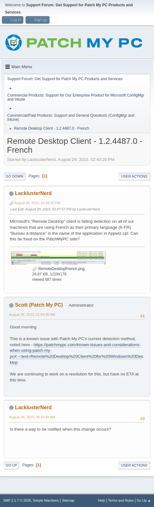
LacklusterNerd (33, 193)
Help (101, 500)
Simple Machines (46, 500)
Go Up (11, 465)
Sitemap (68, 500)
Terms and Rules (121, 500)
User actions (134, 176)
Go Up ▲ (144, 500)
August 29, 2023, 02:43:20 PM (37, 203)
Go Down (14, 176)
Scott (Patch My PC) (39, 305)
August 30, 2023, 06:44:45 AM (32, 417)
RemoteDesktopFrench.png (58, 269)
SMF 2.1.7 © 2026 (17, 500)
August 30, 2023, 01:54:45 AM (32, 314)
